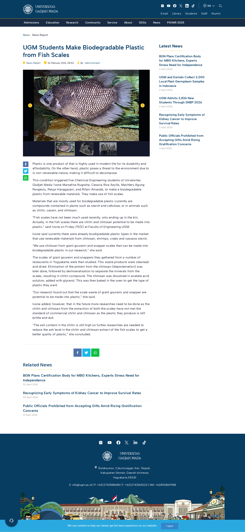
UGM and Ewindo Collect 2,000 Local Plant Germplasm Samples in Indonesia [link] (182, 81)
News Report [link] (40, 35)
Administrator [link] (92, 63)
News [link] (26, 35)
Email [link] (164, 13)
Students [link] (191, 13)
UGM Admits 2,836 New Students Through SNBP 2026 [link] (180, 100)
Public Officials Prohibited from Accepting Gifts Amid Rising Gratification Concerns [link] (82, 408)
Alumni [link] (216, 13)
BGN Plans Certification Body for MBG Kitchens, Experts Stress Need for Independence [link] (81, 377)
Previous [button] (30, 105)
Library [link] (176, 13)
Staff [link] (204, 13)
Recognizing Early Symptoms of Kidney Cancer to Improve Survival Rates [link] (82, 393)
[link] (43, 9)
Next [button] (143, 105)
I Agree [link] (169, 526)
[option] (86, 105)
